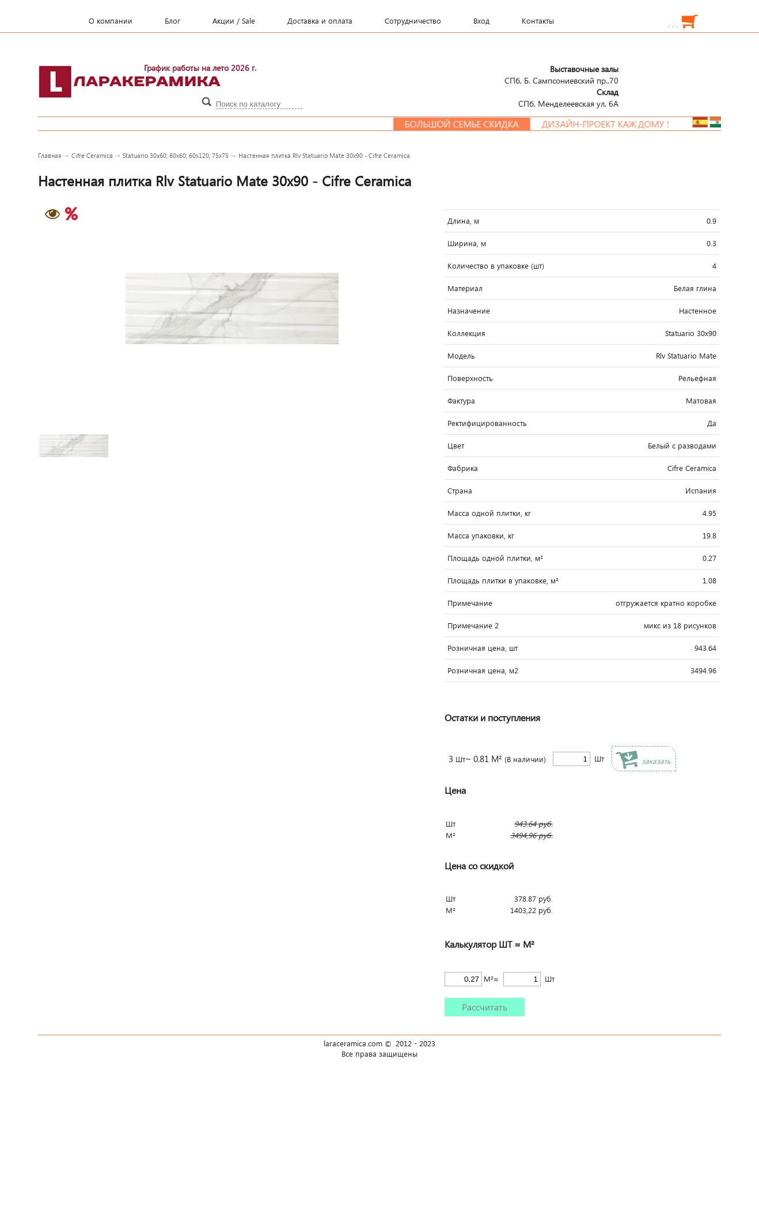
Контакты (538, 21)
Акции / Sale (233, 21)
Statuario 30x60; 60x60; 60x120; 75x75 (176, 155)
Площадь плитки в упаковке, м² (503, 580)
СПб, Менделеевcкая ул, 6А (568, 97)
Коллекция (466, 333)
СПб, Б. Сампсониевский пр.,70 (561, 74)
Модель (461, 355)
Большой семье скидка (469, 124)
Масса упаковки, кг (480, 535)
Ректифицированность (487, 423)
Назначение (468, 311)
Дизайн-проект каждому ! (613, 124)
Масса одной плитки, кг (489, 513)
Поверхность (470, 378)
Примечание (469, 603)
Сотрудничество (413, 21)
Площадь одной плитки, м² (495, 558)
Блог (172, 21)
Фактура (461, 400)
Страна (459, 490)
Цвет (455, 445)
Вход (481, 21)
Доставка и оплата (319, 21)
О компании (110, 21)
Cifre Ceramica (92, 155)
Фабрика (462, 468)
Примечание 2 (473, 625)
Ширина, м (466, 243)
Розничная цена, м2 (482, 670)
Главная (50, 155)
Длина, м (463, 221)
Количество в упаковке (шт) (495, 266)
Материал (465, 288)
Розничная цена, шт (482, 648)
